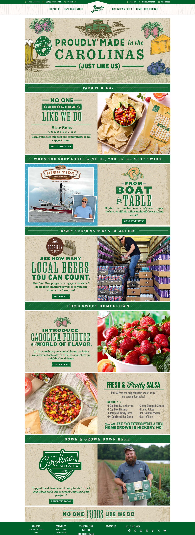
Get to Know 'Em (61, 146)
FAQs (36, 532)
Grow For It (61, 365)
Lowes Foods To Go (51, 2)
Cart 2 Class (61, 532)
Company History (36, 529)
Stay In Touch (133, 526)
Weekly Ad (70, 2)
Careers (131, 2)
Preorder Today (61, 501)
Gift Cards (164, 2)
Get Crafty (61, 296)
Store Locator (32, 2)
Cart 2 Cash (61, 529)
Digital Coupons (147, 2)
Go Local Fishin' (134, 221)
